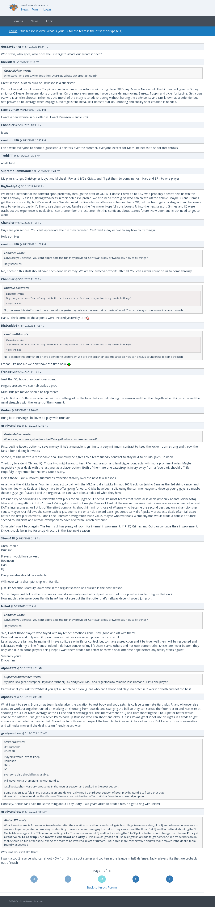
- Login (46, 9)
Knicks (13, 31)
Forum (36, 9)
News (25, 9)
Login (50, 21)
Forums (18, 21)
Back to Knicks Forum (102, 887)
